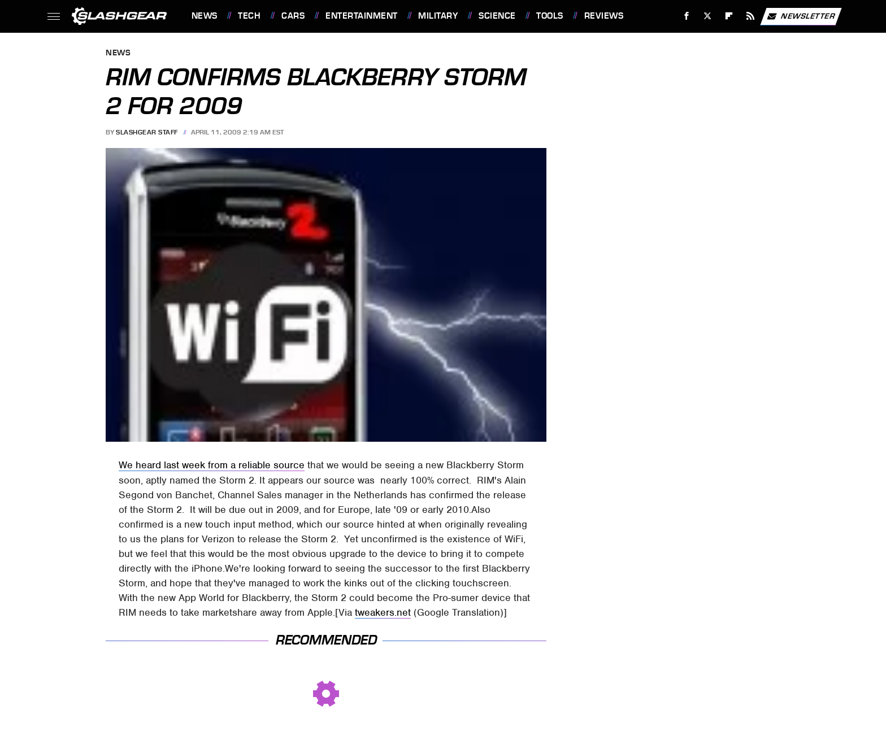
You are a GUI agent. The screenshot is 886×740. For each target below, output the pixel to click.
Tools (549, 16)
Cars (293, 16)
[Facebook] (686, 16)
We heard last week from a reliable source (212, 465)
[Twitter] (708, 16)
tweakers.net (383, 612)
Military (438, 16)
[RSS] (750, 16)
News (205, 16)
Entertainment (361, 16)
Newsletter (800, 16)
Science (497, 16)
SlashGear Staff (147, 132)
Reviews (604, 16)
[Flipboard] (729, 16)
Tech (249, 16)
